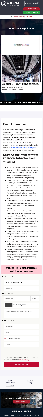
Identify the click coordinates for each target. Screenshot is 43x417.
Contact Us (10, 385)
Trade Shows (19, 17)
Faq (18, 415)
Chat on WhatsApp (32, 12)
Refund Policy (9, 415)
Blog (30, 383)
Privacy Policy (24, 360)
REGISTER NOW (21, 402)
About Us (30, 380)
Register (36, 3)
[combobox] (7, 338)
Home (10, 380)
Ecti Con (29, 17)
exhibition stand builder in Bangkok (23, 148)
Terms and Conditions (31, 415)
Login (28, 3)
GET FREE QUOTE (32, 9)
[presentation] (18, 351)
